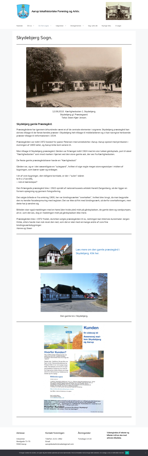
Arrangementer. (78, 26)
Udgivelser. (62, 26)
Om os (31, 26)
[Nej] (145, 453)
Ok (127, 453)
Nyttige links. (106, 26)
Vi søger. (118, 26)
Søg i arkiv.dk (93, 26)
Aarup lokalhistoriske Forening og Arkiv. (56, 11)
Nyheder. (19, 26)
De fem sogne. (46, 26)
